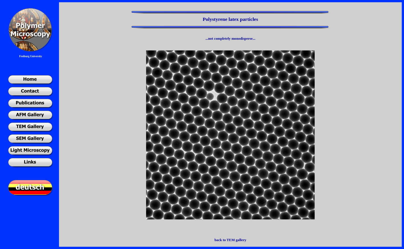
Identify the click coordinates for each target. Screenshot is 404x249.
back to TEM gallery (230, 240)
